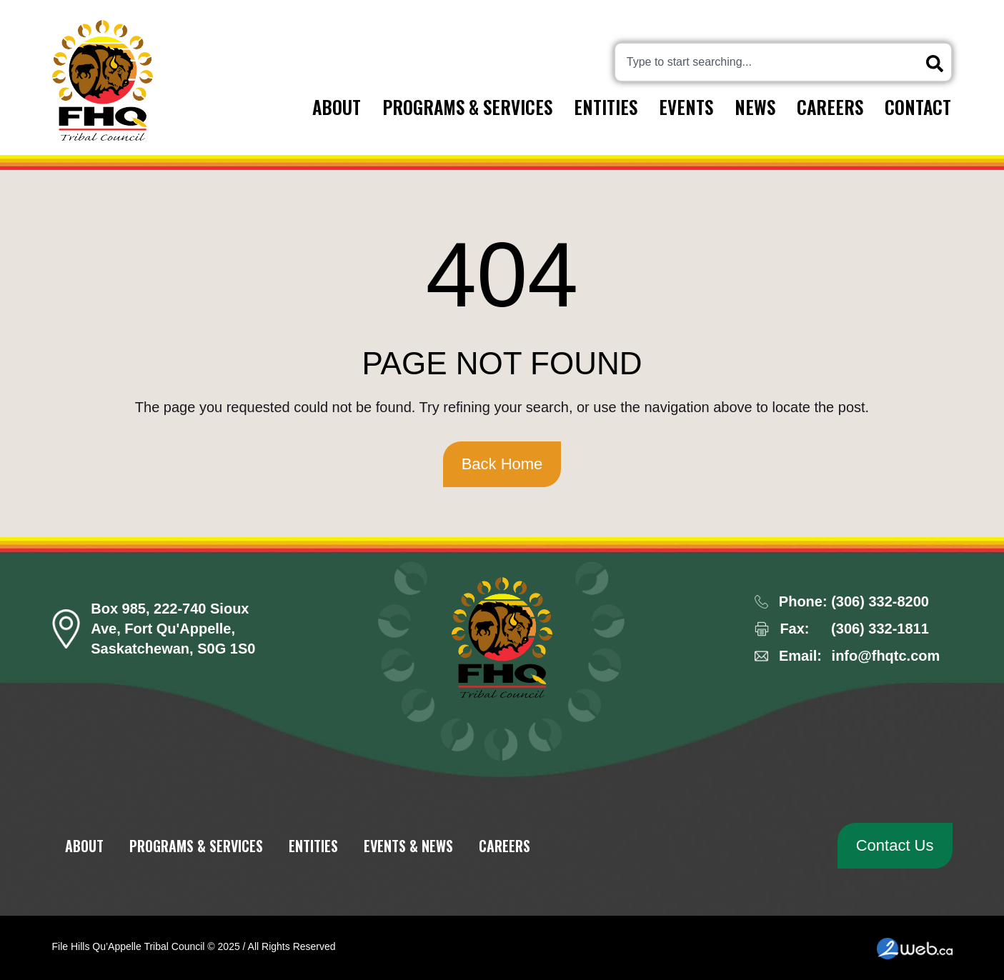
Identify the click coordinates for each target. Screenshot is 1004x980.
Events (686, 107)
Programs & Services (467, 107)
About (336, 107)
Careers (830, 107)
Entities (605, 107)
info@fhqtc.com (886, 656)
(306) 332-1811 (880, 628)
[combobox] (783, 62)
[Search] (937, 63)
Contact (918, 107)
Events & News (408, 845)
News (755, 107)
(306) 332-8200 (880, 601)
